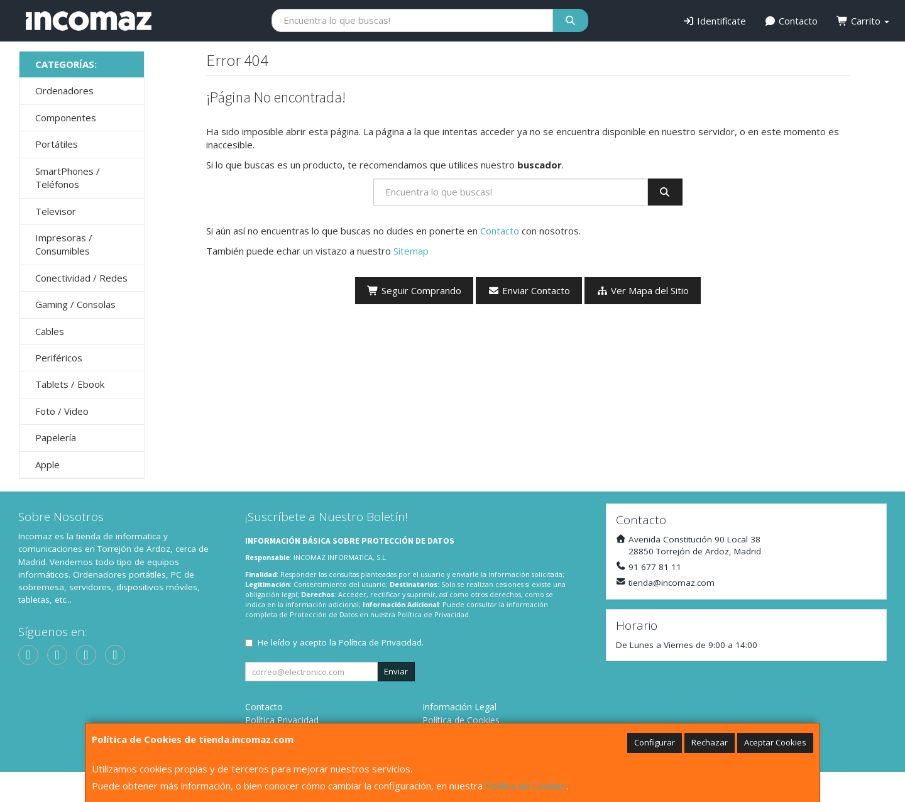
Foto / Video (62, 411)
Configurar (654, 742)
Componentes (65, 117)
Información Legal (459, 707)
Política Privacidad (282, 720)
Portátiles (56, 144)
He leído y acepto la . (341, 642)
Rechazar (709, 742)
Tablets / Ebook (69, 384)
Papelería (55, 437)
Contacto (791, 20)
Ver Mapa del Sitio (642, 290)
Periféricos (58, 357)
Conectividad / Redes (81, 278)
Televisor (55, 211)
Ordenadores (64, 90)
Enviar (396, 671)
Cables (49, 331)
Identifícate (714, 20)
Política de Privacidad (433, 614)
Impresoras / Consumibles (63, 244)
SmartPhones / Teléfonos (67, 177)
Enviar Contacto (529, 290)
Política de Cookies (525, 785)
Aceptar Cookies (775, 742)
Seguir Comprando (414, 290)
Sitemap (411, 250)
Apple (47, 464)
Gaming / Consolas (75, 304)
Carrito (862, 20)
